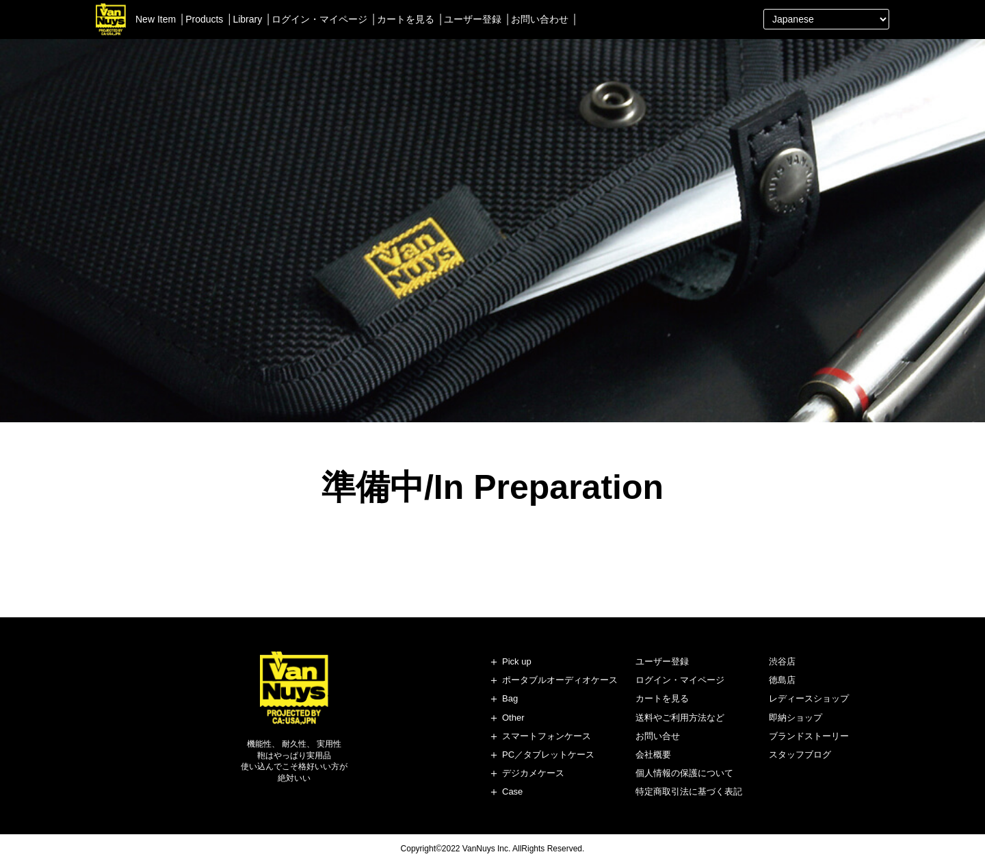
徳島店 (782, 680)
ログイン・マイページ (319, 19)
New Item (155, 19)
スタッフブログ (800, 754)
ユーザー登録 (472, 19)
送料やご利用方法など (679, 717)
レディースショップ (809, 698)
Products (204, 19)
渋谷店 (782, 661)
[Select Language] (826, 19)
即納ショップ (795, 717)
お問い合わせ (539, 19)
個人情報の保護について (684, 773)
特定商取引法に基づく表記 (688, 791)
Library (247, 19)
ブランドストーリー (809, 736)
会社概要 (653, 754)
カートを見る (405, 19)
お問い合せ (657, 736)
